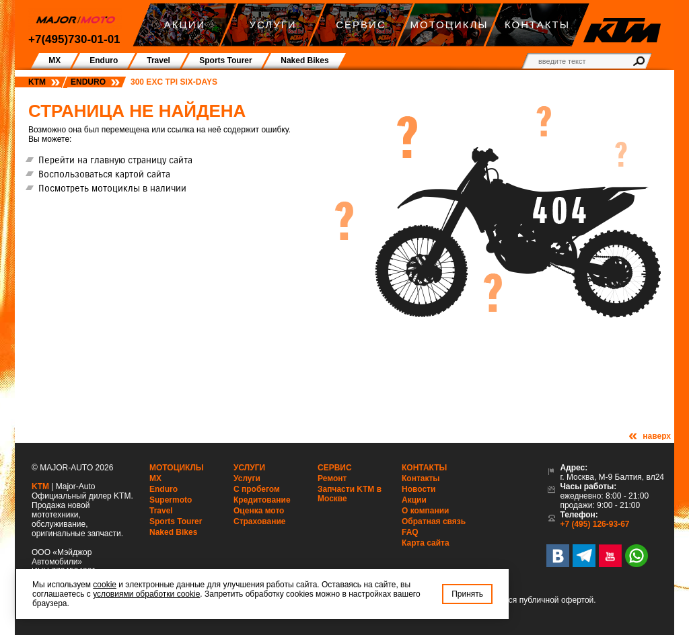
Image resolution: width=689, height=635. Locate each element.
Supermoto (170, 500)
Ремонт (332, 478)
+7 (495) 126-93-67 (594, 524)
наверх (657, 436)
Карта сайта (425, 543)
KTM (37, 82)
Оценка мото (258, 510)
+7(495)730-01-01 (74, 39)
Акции (414, 500)
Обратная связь (434, 521)
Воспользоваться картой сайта (104, 174)
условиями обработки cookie (146, 594)
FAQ (410, 532)
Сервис (335, 467)
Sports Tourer (175, 521)
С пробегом (256, 489)
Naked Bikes (173, 532)
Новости (418, 489)
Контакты (424, 467)
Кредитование (262, 500)
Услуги (249, 467)
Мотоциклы (176, 467)
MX (155, 478)
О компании (425, 510)
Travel (161, 510)
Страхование (259, 521)
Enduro (88, 82)
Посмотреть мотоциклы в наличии (112, 188)
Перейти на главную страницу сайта (115, 160)
